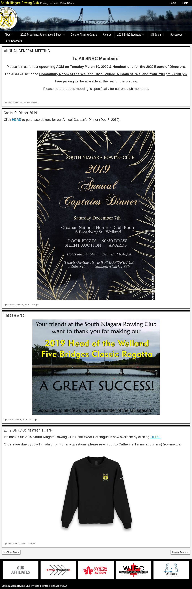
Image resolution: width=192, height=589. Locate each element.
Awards (107, 34)
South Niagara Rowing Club (20, 3)
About (8, 34)
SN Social (155, 34)
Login (185, 2)
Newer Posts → (180, 552)
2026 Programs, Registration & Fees (41, 34)
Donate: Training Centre (84, 34)
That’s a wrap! (14, 315)
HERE (16, 119)
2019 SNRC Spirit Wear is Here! (28, 430)
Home (173, 2)
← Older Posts (11, 552)
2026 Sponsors (13, 41)
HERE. (155, 437)
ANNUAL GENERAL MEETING (27, 51)
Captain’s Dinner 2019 (20, 113)
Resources (176, 34)
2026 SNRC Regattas (129, 34)
